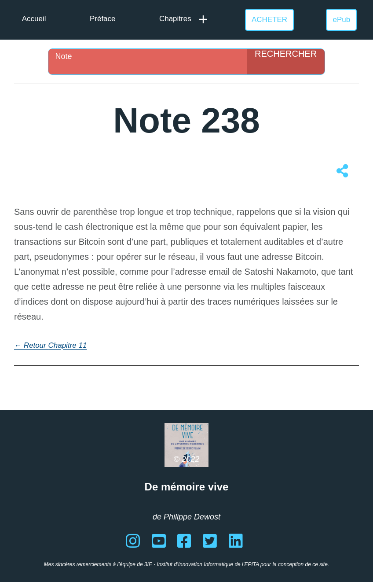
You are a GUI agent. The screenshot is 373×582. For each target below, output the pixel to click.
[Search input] (150, 56)
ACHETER (269, 19)
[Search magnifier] (286, 61)
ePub (342, 19)
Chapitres (175, 19)
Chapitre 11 (67, 345)
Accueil (34, 19)
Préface (103, 19)
